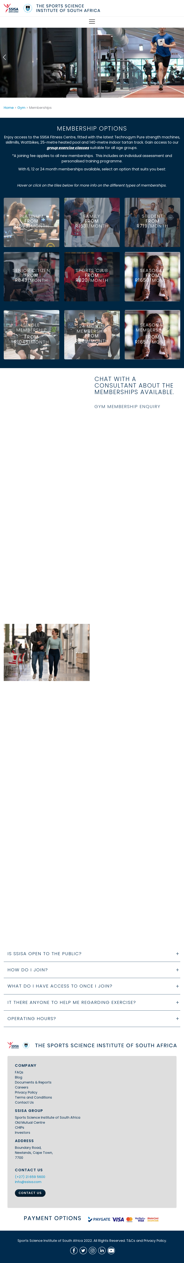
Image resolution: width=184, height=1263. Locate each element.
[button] (4, 57)
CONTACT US (30, 1193)
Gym (21, 107)
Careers (21, 1087)
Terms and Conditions (33, 1097)
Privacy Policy (26, 1092)
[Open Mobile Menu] (92, 22)
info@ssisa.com (28, 1181)
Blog (18, 1077)
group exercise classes (68, 150)
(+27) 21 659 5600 (30, 1176)
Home (9, 107)
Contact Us (24, 1102)
